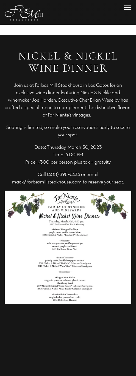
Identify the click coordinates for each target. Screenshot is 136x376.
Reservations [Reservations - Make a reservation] (68, 353)
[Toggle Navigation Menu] (127, 7)
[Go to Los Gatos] (68, 30)
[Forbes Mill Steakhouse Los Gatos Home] (24, 12)
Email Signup (68, 368)
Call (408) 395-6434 (68, 339)
